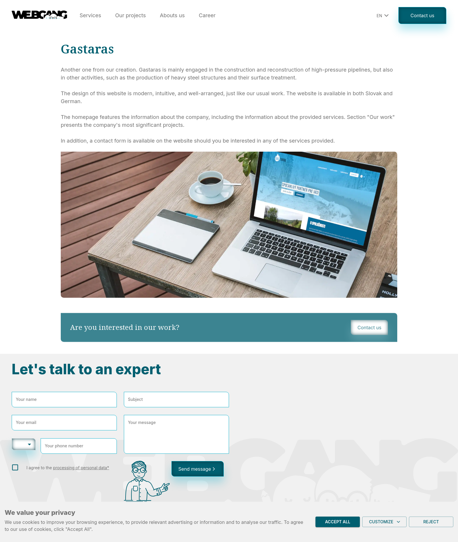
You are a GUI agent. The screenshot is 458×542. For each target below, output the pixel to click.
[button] (381, 15)
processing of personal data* (81, 467)
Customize (384, 522)
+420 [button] (21, 443)
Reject (431, 522)
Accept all (337, 522)
